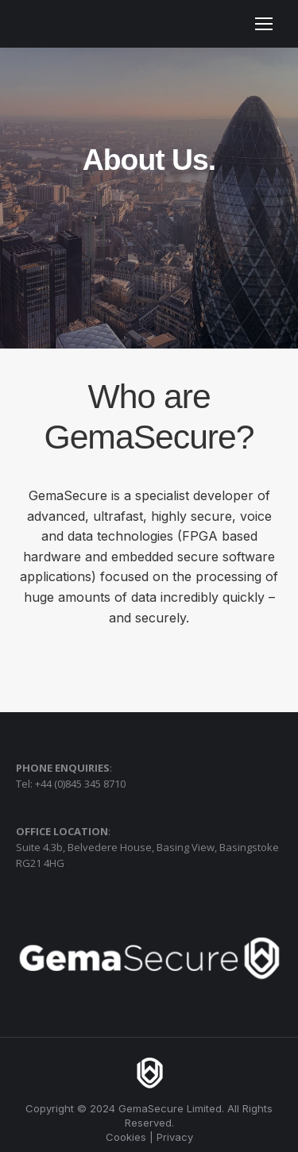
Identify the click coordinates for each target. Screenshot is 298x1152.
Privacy (175, 1137)
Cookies (126, 1137)
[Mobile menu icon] (263, 23)
